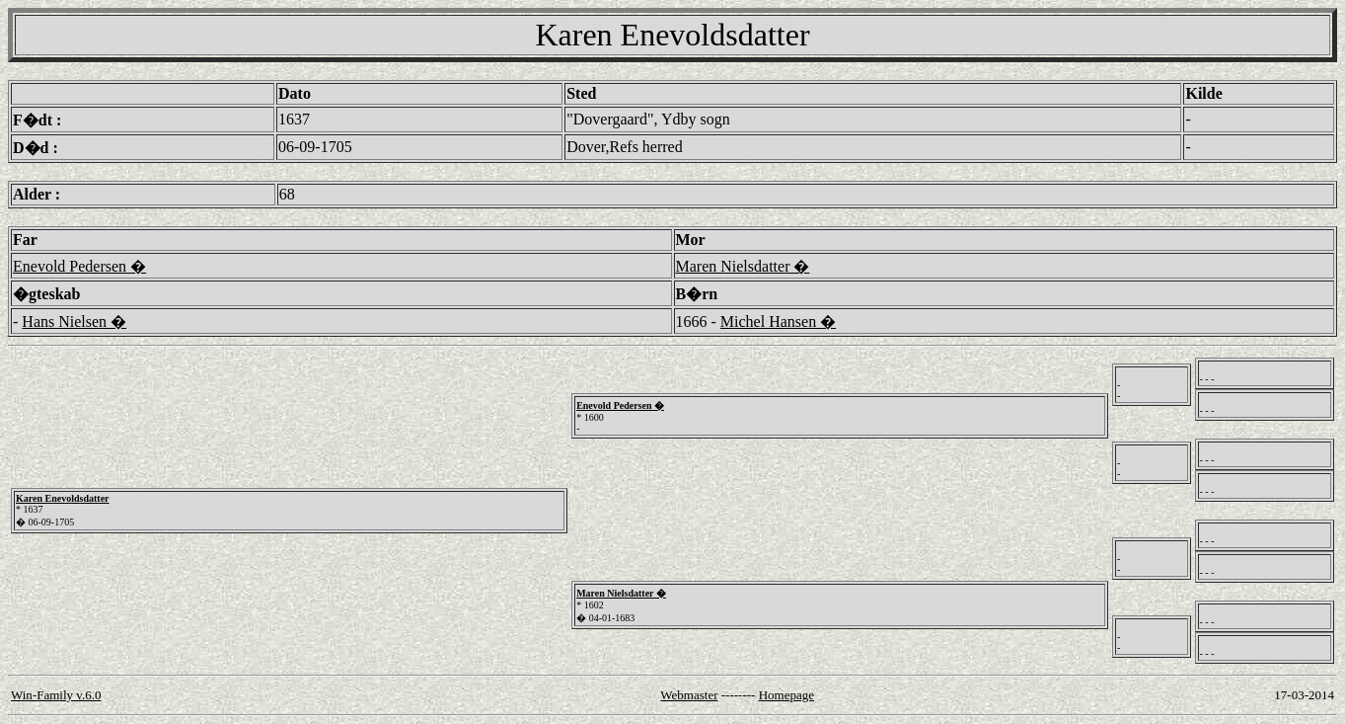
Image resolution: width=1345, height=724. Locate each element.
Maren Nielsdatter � (743, 266)
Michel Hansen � (778, 321)
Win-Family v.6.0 (56, 694)
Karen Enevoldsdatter (63, 498)
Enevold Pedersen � (79, 266)
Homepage (786, 694)
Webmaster (688, 694)
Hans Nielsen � (74, 321)
